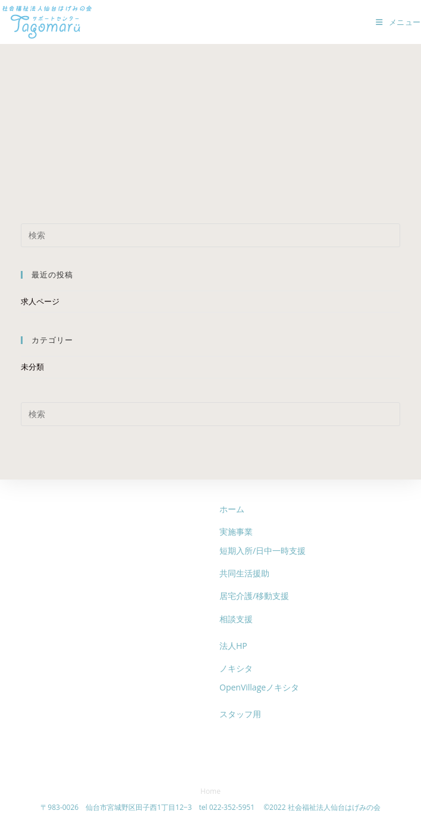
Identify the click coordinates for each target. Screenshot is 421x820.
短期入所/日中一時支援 (262, 550)
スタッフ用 (240, 714)
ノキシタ (236, 668)
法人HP (233, 645)
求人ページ (40, 301)
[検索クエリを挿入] (210, 235)
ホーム (231, 509)
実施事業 (236, 531)
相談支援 (236, 619)
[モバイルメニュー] (398, 22)
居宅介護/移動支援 (254, 595)
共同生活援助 (244, 573)
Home (210, 791)
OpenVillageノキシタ (259, 687)
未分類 (32, 366)
